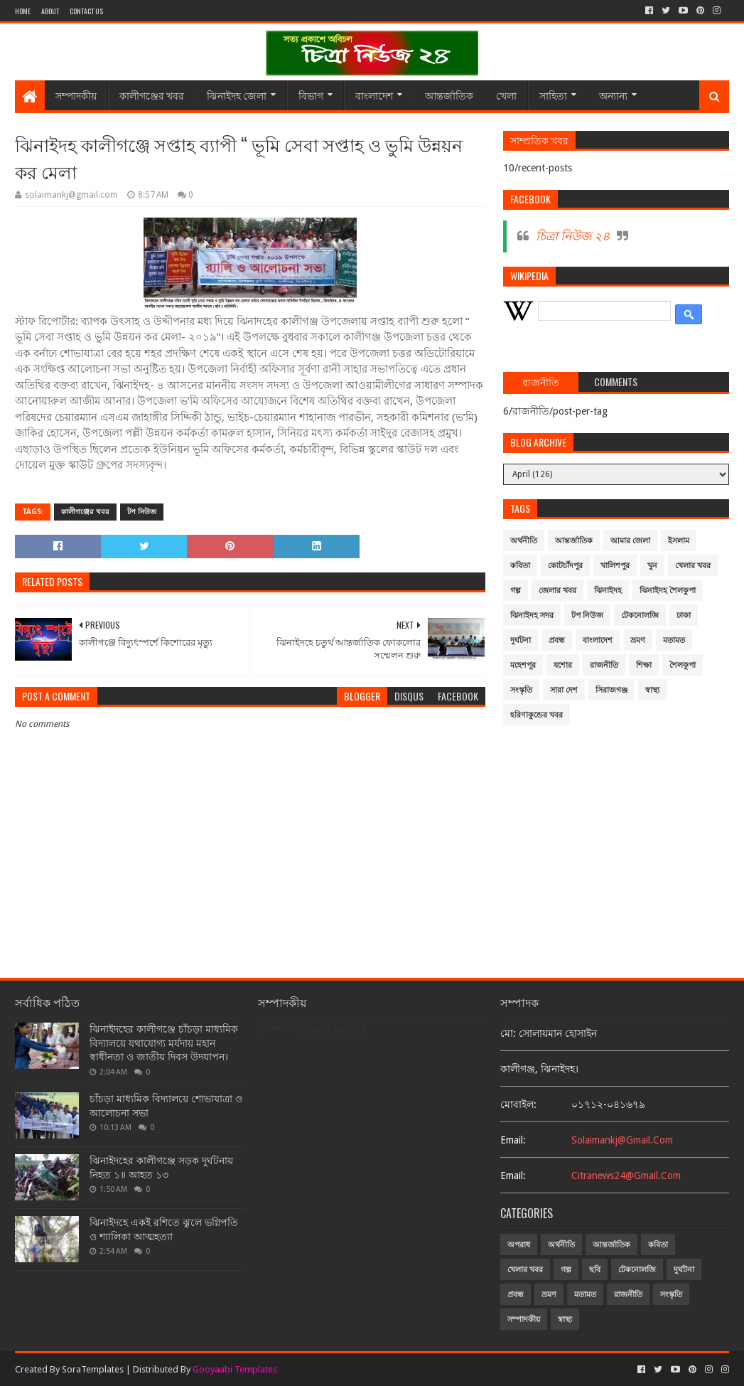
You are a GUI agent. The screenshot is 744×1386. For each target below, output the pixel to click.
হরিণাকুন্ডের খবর (536, 715)
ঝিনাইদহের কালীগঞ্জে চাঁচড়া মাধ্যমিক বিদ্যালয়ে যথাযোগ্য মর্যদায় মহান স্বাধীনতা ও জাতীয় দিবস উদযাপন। (164, 1042)
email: (513, 1140)
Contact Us (86, 11)
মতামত (674, 640)
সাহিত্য (553, 94)
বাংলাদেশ (374, 94)
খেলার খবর (693, 565)
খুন (652, 565)
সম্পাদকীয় (76, 94)
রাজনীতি (604, 665)
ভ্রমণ (637, 640)
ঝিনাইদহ (608, 590)
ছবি (594, 1269)
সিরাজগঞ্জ (611, 690)
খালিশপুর (615, 565)
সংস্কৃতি (521, 690)
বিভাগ (310, 94)
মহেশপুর (523, 665)
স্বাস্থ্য (652, 690)
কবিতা (520, 565)
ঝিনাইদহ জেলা (236, 94)
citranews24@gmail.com (626, 1175)
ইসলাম (678, 540)
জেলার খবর (557, 590)
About (50, 11)
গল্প (515, 590)
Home (23, 11)
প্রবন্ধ (557, 640)
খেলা (506, 94)
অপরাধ (518, 1244)
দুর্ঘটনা (520, 640)
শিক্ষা (644, 665)
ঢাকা (683, 615)
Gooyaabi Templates (235, 1369)
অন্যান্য (613, 94)
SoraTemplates (93, 1369)
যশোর (563, 665)
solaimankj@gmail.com (622, 1140)
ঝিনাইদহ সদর (532, 615)
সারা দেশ (564, 690)
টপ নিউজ (141, 512)
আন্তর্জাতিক (449, 94)
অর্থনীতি (523, 540)
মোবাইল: (518, 1104)
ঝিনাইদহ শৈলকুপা (668, 590)
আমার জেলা (630, 540)
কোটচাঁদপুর (565, 565)
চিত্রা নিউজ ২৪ (573, 236)
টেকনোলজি (640, 615)
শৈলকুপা (682, 665)
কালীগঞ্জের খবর (151, 94)
